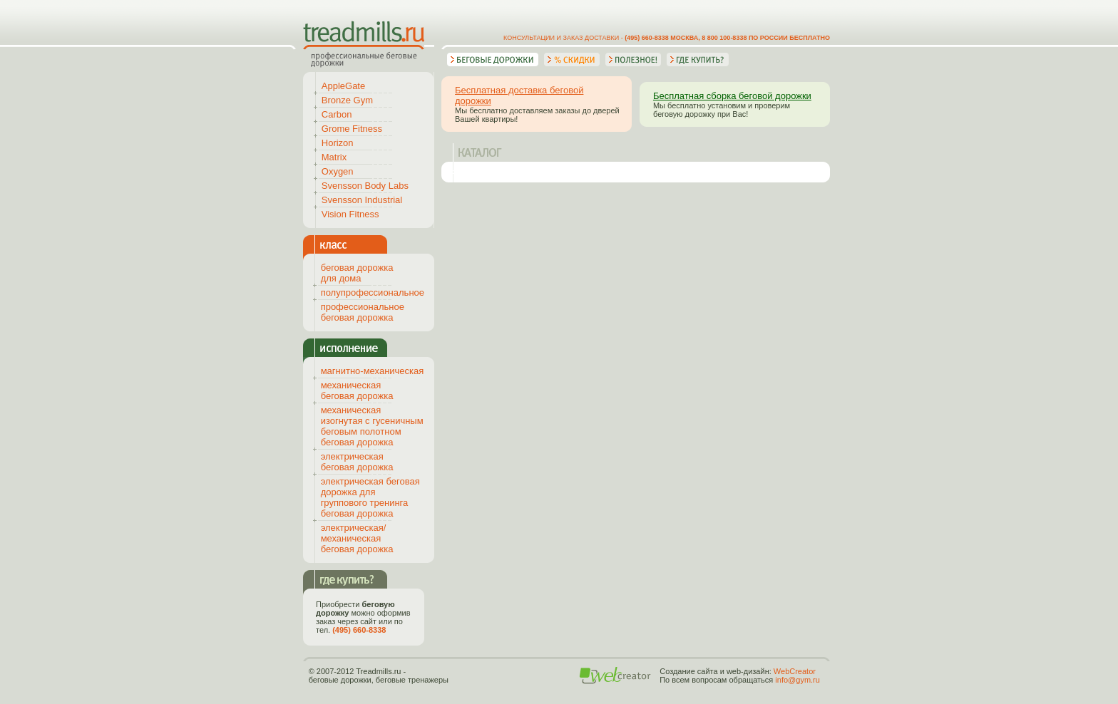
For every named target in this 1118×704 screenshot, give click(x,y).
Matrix (334, 157)
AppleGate (343, 86)
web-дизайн (748, 671)
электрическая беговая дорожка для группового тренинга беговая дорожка (370, 497)
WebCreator (795, 671)
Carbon (337, 114)
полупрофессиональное (372, 292)
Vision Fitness (350, 214)
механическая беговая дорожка (357, 390)
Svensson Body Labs (365, 185)
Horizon (338, 143)
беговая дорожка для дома (357, 273)
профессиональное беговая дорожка (362, 312)
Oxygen (338, 171)
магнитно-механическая (372, 371)
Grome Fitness (352, 128)
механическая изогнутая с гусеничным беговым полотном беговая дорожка (372, 426)
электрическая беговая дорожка (357, 461)
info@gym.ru (797, 679)
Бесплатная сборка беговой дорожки (732, 95)
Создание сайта (688, 671)
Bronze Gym (347, 100)
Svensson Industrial (362, 200)
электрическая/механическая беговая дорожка (357, 538)
